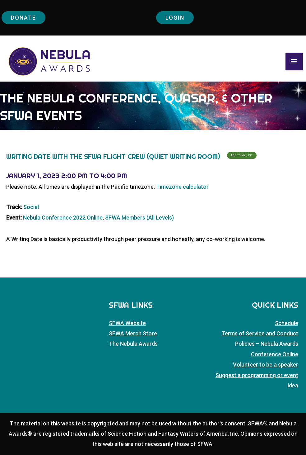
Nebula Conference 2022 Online (63, 217)
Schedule (286, 323)
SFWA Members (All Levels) (139, 217)
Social (31, 207)
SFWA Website (127, 323)
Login (174, 17)
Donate (23, 17)
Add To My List (242, 155)
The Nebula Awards (133, 343)
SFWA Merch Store (133, 333)
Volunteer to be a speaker (265, 364)
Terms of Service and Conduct (259, 333)
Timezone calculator (182, 186)
